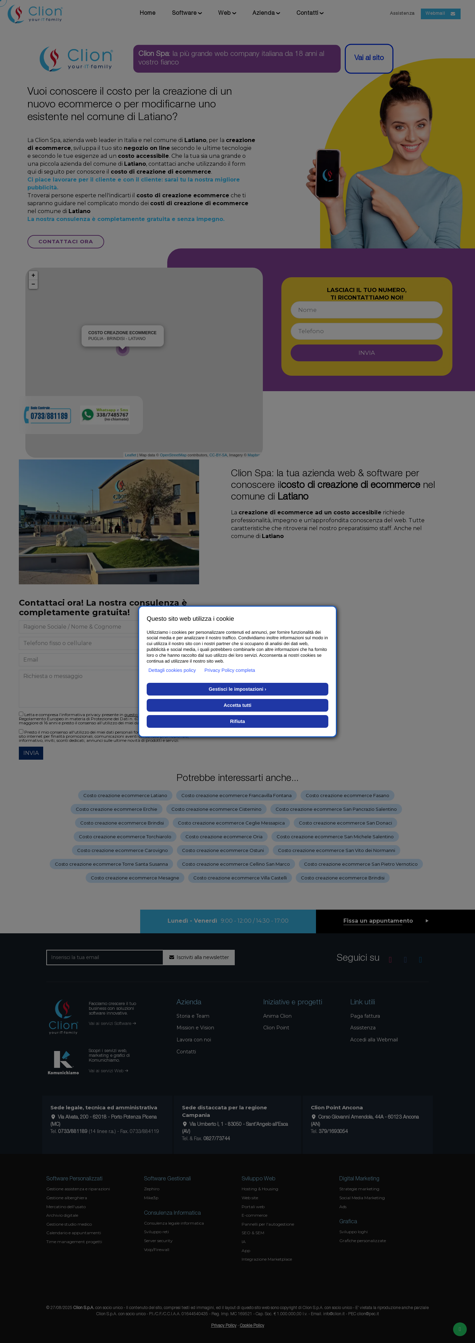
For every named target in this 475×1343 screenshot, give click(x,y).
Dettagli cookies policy (172, 670)
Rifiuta (237, 721)
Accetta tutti (238, 705)
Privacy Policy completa (230, 670)
